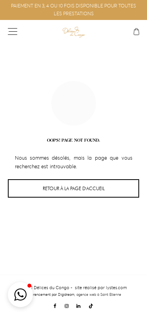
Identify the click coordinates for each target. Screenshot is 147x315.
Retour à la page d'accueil (74, 188)
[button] (20, 294)
